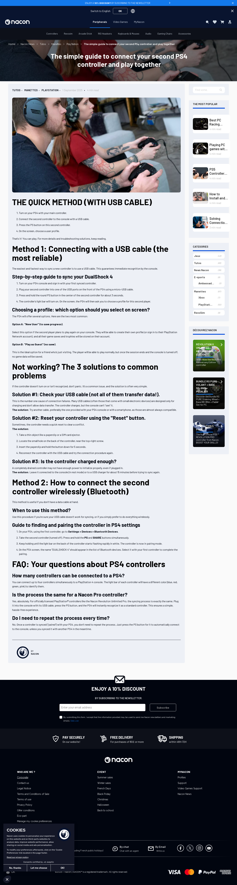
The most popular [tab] (205, 104)
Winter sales (104, 783)
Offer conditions (26, 810)
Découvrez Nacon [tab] (205, 330)
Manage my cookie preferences (34, 821)
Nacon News (28, 44)
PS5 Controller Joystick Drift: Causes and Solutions (218, 171)
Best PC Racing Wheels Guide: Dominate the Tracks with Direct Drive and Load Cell (217, 122)
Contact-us (23, 783)
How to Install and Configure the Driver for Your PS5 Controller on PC (219, 196)
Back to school (105, 810)
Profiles (182, 777)
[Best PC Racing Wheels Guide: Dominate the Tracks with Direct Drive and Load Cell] (200, 124)
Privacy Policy (24, 804)
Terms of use (24, 799)
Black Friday (104, 794)
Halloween (103, 804)
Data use (74, 721)
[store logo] (17, 22)
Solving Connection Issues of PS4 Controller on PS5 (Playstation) (219, 220)
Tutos (43, 44)
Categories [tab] (200, 246)
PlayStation (73, 44)
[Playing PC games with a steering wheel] (200, 148)
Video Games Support (190, 788)
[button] (221, 90)
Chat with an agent (129, 850)
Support (182, 783)
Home (12, 44)
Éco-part (22, 815)
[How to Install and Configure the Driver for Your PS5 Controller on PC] (200, 198)
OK (120, 11)
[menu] (118, 22)
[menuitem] (100, 21)
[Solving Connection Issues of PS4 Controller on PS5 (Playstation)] (200, 222)
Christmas (102, 799)
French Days (104, 788)
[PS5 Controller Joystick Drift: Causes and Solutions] (200, 173)
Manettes (56, 44)
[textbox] (209, 90)
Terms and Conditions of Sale (33, 794)
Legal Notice (24, 788)
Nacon (35, 653)
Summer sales (105, 777)
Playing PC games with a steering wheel (218, 147)
